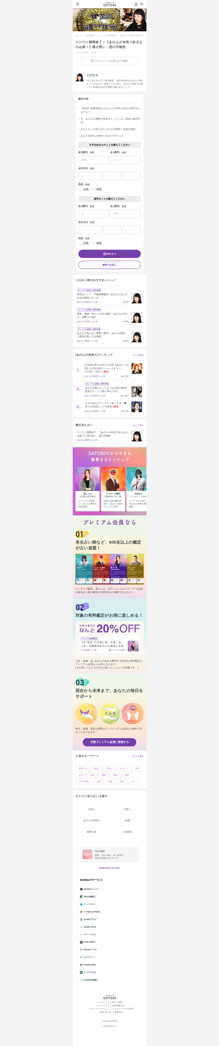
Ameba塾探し (89, 896)
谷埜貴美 (90, 35)
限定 (96, 768)
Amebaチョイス (90, 889)
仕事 (98, 781)
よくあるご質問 (115, 1002)
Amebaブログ (89, 919)
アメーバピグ (89, 934)
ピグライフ (88, 957)
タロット (124, 768)
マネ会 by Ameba (91, 912)
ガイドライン (103, 1005)
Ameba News (89, 965)
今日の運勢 (84, 781)
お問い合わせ (105, 1012)
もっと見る (138, 355)
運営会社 (118, 1012)
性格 (122, 781)
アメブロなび (89, 972)
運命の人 (83, 768)
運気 (104, 775)
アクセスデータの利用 (122, 1009)
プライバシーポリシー (99, 1009)
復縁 (115, 775)
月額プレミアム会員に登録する (109, 742)
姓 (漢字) (83, 152)
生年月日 (83, 168)
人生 (81, 775)
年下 (133, 781)
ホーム (78, 35)
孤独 (127, 775)
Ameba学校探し (90, 980)
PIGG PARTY (89, 942)
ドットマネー (89, 904)
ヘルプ (101, 1002)
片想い (109, 768)
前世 (92, 775)
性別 (80, 184)
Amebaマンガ (89, 949)
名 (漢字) (115, 152)
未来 (137, 768)
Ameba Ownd (89, 927)
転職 (110, 781)
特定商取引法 (118, 1005)
